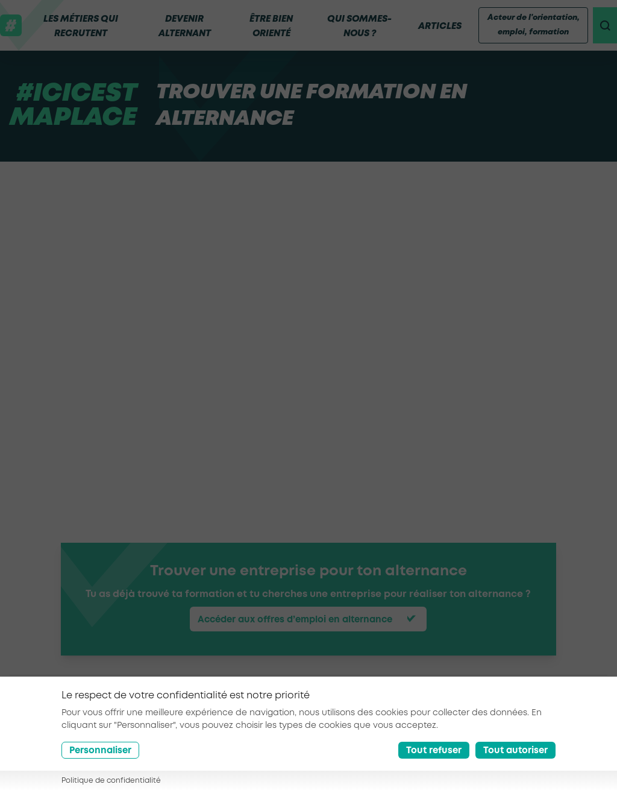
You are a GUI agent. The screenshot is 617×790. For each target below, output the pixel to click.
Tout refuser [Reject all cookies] (434, 751)
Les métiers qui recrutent (80, 26)
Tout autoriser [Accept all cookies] (515, 751)
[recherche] (602, 25)
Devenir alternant (183, 26)
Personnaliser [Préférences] (100, 751)
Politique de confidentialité (111, 780)
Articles (435, 26)
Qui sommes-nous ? (355, 26)
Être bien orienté (268, 26)
